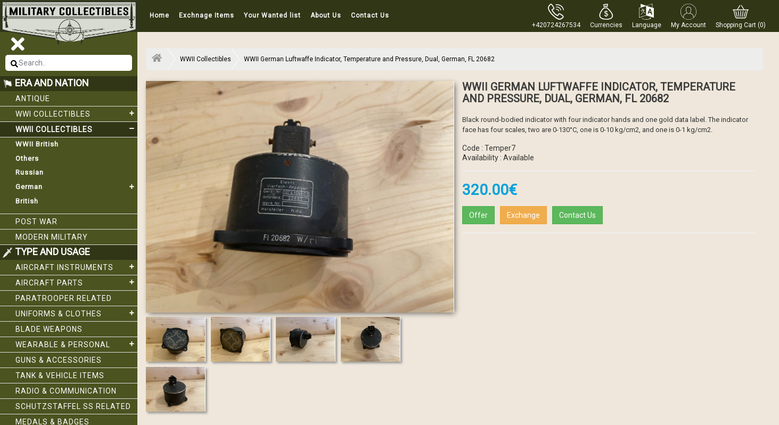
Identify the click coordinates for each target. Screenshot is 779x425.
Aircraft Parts (76, 282)
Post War (36, 221)
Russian (29, 172)
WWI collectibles (76, 113)
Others (27, 158)
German (76, 187)
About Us (325, 15)
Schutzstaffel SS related (73, 406)
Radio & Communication (66, 391)
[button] (606, 16)
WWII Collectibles (76, 129)
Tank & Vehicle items (59, 375)
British (26, 201)
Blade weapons (49, 329)
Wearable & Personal (76, 344)
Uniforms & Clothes (76, 313)
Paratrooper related (63, 298)
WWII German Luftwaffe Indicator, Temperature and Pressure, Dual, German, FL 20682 (369, 59)
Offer (478, 215)
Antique (32, 98)
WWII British (37, 144)
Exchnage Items (206, 15)
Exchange (523, 215)
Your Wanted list (272, 15)
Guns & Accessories (58, 360)
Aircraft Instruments (76, 267)
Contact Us (370, 15)
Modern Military (51, 237)
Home (159, 15)
